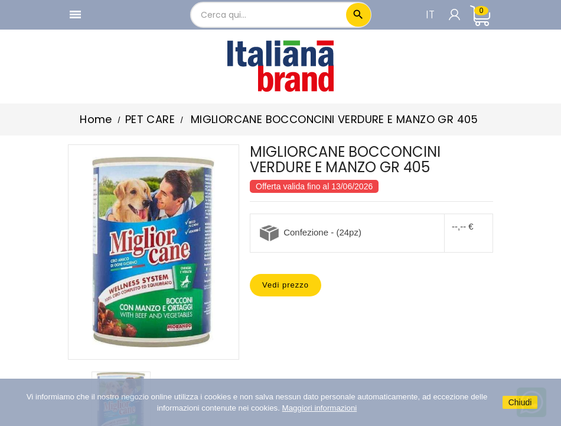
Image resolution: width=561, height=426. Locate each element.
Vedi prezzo (285, 284)
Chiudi (520, 402)
